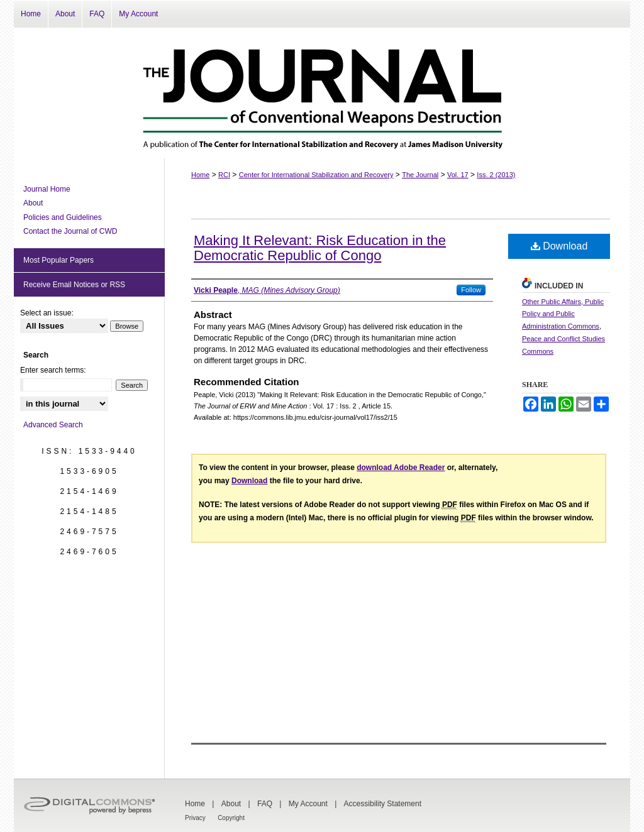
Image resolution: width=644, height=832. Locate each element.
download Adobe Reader (401, 467)
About (33, 203)
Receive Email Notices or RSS (74, 284)
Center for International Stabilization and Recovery (316, 174)
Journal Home (46, 189)
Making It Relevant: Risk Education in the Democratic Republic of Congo (320, 248)
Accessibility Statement (382, 803)
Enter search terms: (53, 370)
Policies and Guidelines (62, 217)
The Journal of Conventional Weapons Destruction (322, 93)
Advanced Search (53, 424)
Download (559, 246)
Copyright (231, 817)
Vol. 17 (458, 174)
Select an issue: (47, 313)
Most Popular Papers (58, 260)
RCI (224, 174)
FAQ (264, 803)
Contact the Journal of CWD (70, 231)
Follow (471, 289)
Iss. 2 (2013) (496, 174)
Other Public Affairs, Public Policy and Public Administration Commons (563, 314)
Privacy (195, 817)
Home (200, 174)
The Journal (420, 174)
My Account (308, 803)
